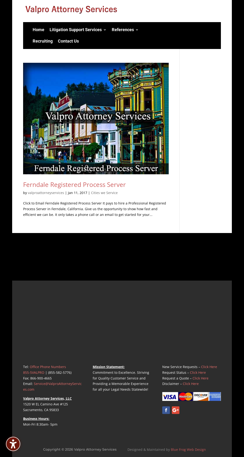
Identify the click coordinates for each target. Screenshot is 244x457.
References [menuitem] (123, 29)
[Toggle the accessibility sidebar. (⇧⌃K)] (13, 444)
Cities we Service (104, 192)
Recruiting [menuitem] (43, 41)
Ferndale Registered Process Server (74, 184)
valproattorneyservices (46, 192)
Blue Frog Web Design (188, 449)
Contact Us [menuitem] (68, 41)
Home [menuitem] (38, 29)
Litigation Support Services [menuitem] (76, 29)
